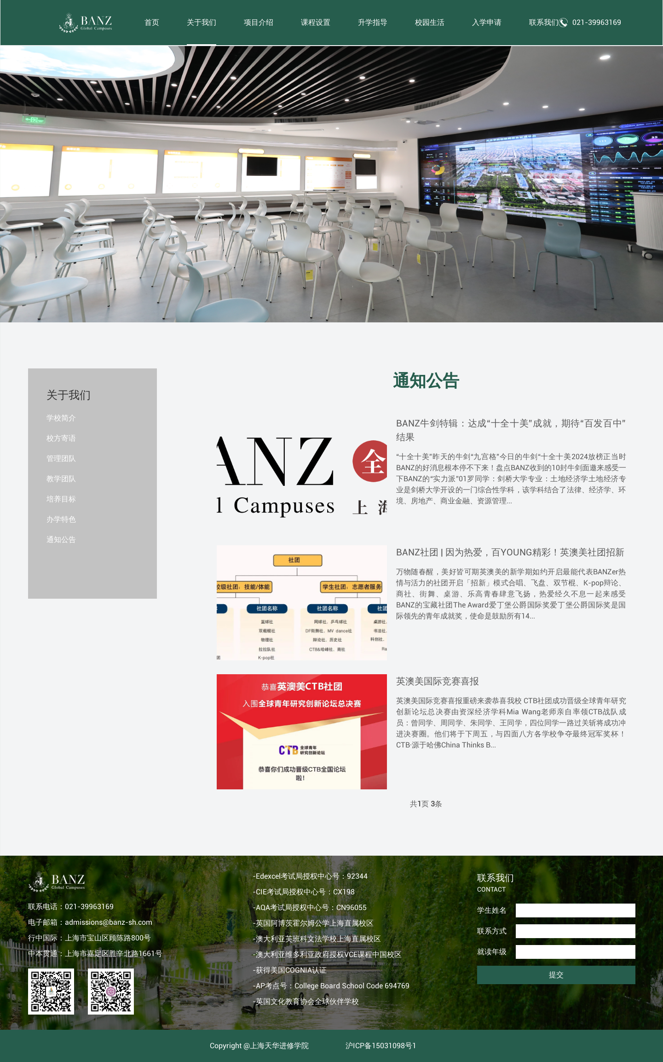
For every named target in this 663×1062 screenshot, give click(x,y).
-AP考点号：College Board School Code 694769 (331, 985)
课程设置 (316, 22)
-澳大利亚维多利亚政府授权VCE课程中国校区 (327, 954)
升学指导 (373, 22)
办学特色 (61, 519)
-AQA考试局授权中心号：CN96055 (310, 907)
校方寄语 (61, 438)
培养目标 (61, 499)
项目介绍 (259, 22)
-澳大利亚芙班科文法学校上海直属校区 (317, 938)
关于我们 (202, 22)
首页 (152, 22)
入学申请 (487, 22)
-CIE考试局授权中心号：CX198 (304, 891)
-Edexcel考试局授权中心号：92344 (310, 876)
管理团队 (61, 458)
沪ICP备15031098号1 (381, 1045)
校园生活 (430, 22)
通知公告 (61, 539)
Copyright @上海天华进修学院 (259, 1045)
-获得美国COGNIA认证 (290, 970)
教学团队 (61, 478)
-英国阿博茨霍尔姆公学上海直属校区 (313, 923)
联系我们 (544, 22)
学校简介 (61, 418)
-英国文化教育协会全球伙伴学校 (306, 1001)
